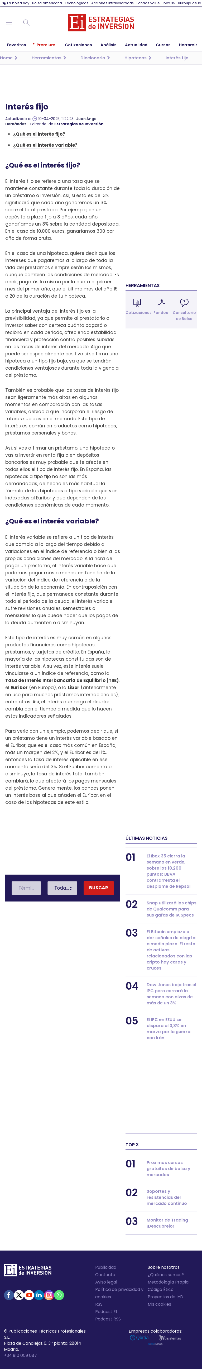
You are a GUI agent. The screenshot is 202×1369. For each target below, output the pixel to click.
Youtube (29, 1295)
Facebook (9, 1295)
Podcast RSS (108, 1319)
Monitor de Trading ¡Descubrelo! (167, 1223)
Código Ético (161, 1289)
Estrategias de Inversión (79, 124)
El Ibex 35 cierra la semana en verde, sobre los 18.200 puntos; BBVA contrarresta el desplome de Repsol (168, 871)
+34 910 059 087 (20, 1355)
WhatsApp (59, 1295)
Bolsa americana (47, 3)
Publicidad (105, 1267)
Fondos (160, 312)
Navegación (9, 22)
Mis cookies (159, 1304)
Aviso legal (106, 1282)
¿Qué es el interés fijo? (39, 134)
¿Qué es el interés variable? (45, 145)
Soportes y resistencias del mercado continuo (167, 1197)
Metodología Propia (168, 1282)
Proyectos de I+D (165, 1297)
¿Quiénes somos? (166, 1275)
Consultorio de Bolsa (184, 315)
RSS (99, 1304)
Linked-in (39, 1295)
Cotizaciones (139, 312)
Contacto (105, 1275)
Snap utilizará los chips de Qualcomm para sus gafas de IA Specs (171, 909)
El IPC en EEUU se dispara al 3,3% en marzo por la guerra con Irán (168, 1029)
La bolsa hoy (18, 3)
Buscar (26, 22)
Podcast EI (106, 1312)
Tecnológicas (76, 3)
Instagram (49, 1295)
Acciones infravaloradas (112, 3)
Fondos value (148, 3)
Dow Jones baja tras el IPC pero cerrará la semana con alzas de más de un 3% (171, 994)
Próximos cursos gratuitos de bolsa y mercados (168, 1169)
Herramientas (143, 285)
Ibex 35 (169, 3)
